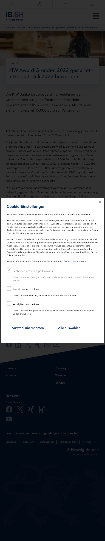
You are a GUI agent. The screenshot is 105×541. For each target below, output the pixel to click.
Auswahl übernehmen (28, 328)
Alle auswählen (69, 328)
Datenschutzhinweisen (75, 261)
